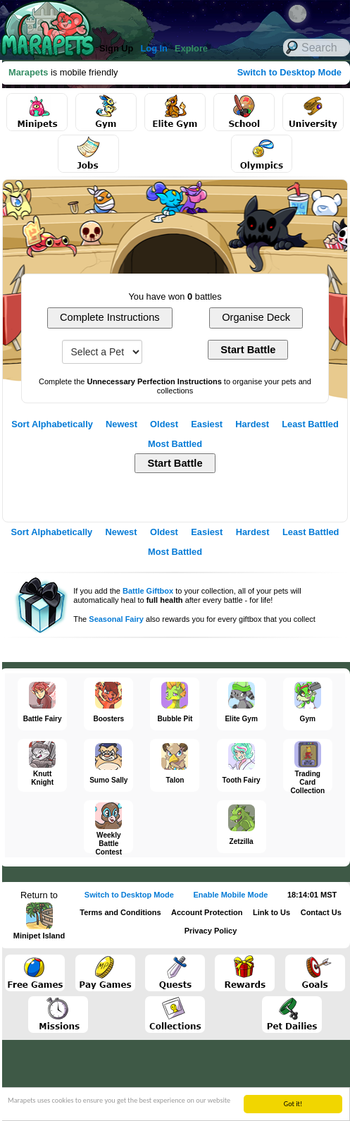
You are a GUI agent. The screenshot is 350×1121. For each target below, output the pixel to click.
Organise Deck (256, 317)
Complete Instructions (110, 317)
